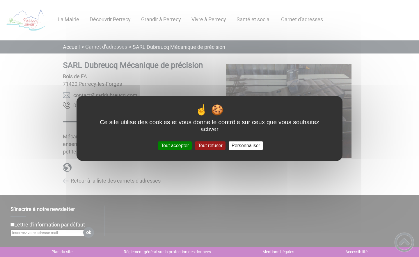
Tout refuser (210, 145)
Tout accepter (175, 145)
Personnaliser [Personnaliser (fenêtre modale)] (246, 145)
